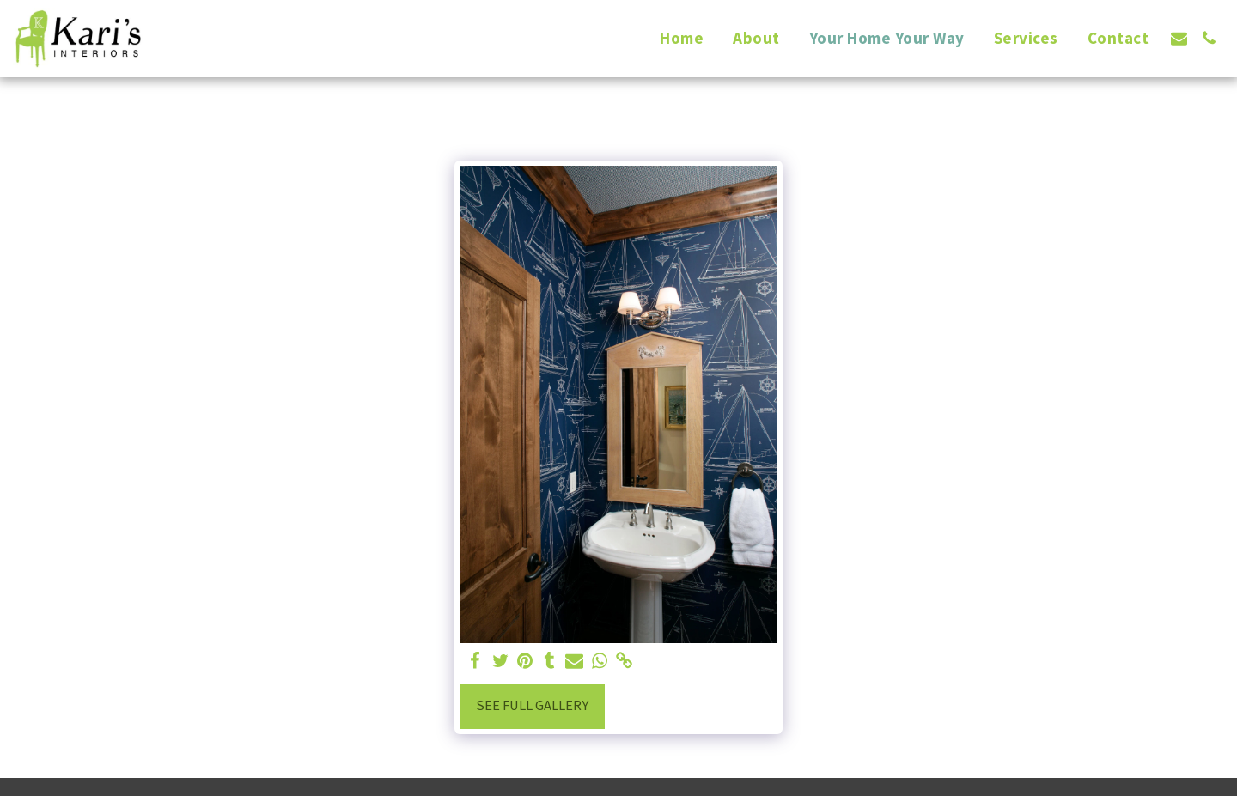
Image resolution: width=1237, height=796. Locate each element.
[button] (1179, 38)
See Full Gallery (532, 705)
